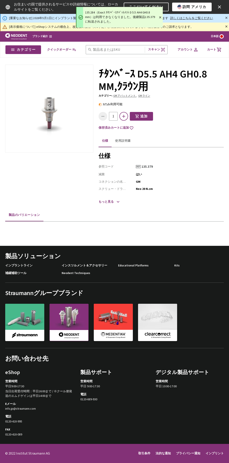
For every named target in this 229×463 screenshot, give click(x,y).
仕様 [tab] (105, 141)
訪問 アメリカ (191, 7)
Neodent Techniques (76, 273)
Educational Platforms (133, 266)
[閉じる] (226, 18)
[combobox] (118, 49)
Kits (177, 266)
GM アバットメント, (125, 96)
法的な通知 (163, 453)
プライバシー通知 (188, 453)
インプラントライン (19, 266)
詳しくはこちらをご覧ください (191, 18)
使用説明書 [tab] (123, 141)
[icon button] (219, 7)
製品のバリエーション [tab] (24, 215)
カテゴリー (23, 49)
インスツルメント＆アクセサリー (84, 266)
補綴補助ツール (15, 273)
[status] (119, 17)
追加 (141, 116)
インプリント (215, 453)
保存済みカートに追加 (116, 128)
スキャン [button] (156, 49)
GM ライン (144, 96)
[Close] (160, 17)
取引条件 (144, 453)
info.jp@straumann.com (20, 409)
